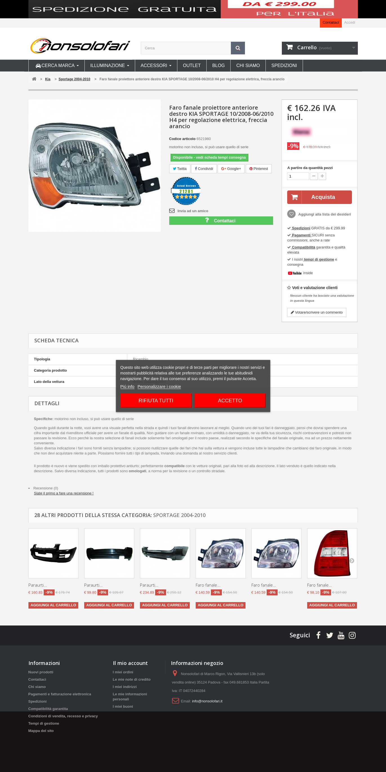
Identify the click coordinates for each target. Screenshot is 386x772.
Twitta (180, 169)
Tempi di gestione (43, 723)
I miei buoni (123, 706)
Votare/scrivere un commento (317, 312)
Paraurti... (37, 585)
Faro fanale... (208, 585)
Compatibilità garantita (48, 709)
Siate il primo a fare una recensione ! (64, 493)
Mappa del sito (41, 731)
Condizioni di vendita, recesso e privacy (63, 716)
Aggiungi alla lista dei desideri (324, 214)
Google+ (231, 169)
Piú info (127, 386)
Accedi (349, 22)
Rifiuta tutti (156, 400)
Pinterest (258, 169)
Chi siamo (37, 687)
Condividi (204, 169)
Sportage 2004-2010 (179, 515)
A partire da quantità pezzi (310, 168)
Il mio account (130, 663)
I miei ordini (123, 672)
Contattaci (331, 22)
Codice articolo (182, 139)
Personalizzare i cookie (159, 386)
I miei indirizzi (125, 687)
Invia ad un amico (193, 211)
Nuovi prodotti (40, 672)
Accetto (230, 400)
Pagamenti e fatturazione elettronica (59, 694)
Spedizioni (37, 701)
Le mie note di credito (132, 679)
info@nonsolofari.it (207, 701)
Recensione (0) (46, 488)
